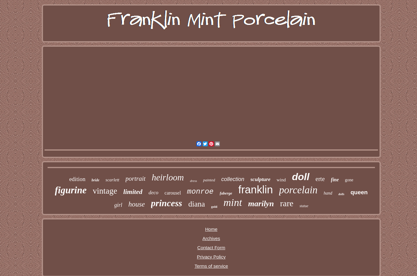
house (136, 204)
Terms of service (211, 266)
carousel (173, 192)
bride (95, 180)
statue (303, 206)
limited (132, 191)
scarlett (112, 179)
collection (232, 179)
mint (233, 202)
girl (118, 205)
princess (166, 203)
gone (349, 180)
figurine (71, 190)
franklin (255, 189)
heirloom (168, 177)
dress (193, 181)
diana (196, 204)
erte (320, 178)
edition (77, 179)
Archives (211, 238)
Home (211, 229)
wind (281, 179)
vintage (105, 190)
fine (335, 179)
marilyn (261, 203)
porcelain (298, 189)
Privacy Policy (211, 256)
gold (214, 206)
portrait (136, 178)
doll (301, 176)
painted (209, 180)
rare (287, 203)
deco (153, 192)
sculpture (261, 179)
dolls (341, 194)
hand (328, 193)
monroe (200, 191)
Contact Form (211, 247)
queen (359, 192)
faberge (226, 193)
